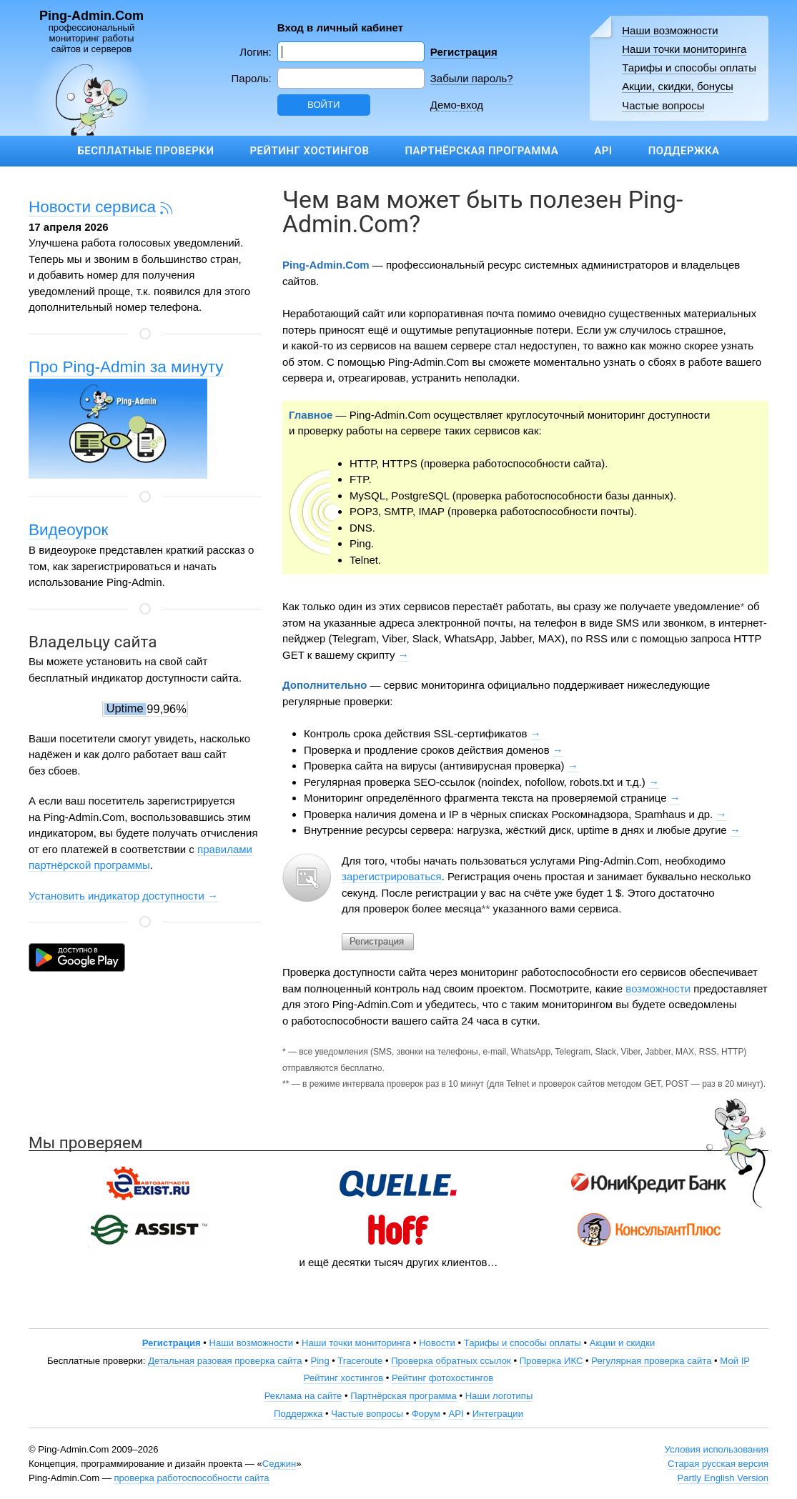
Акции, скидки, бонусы (677, 86)
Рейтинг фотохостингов (442, 1378)
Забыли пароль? (471, 78)
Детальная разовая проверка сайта (225, 1360)
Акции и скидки (622, 1343)
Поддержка (684, 150)
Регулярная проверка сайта (651, 1360)
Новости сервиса (92, 207)
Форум (426, 1413)
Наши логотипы (499, 1395)
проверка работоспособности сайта (191, 1478)
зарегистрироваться (392, 876)
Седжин (279, 1463)
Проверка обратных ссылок (451, 1360)
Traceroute (359, 1360)
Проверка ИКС (551, 1360)
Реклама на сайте (303, 1395)
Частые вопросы (663, 105)
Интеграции (497, 1413)
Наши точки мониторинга (684, 49)
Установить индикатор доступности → (123, 896)
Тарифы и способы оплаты (689, 67)
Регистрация (463, 52)
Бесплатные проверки (145, 150)
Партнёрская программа (481, 150)
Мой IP (735, 1360)
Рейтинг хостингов (309, 150)
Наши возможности (670, 30)
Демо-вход (456, 105)
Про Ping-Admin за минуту (126, 367)
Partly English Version (722, 1478)
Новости (437, 1343)
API (603, 150)
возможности (657, 988)
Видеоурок (68, 530)
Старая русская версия (718, 1463)
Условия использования (716, 1449)
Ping (319, 1360)
